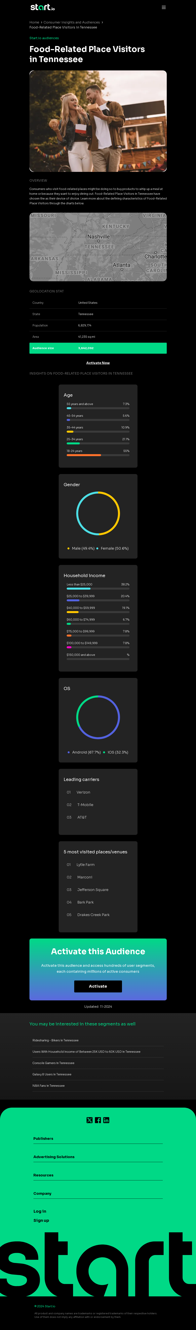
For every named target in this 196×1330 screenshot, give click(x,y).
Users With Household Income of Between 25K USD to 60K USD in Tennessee (86, 1051)
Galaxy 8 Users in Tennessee (51, 1074)
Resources (43, 1175)
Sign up (41, 1220)
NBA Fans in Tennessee (48, 1086)
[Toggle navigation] (163, 7)
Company (42, 1193)
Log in (39, 1211)
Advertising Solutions (53, 1157)
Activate (98, 986)
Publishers (43, 1138)
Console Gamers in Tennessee (53, 1063)
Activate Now (98, 363)
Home (34, 22)
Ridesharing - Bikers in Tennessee (55, 1040)
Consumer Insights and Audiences (72, 22)
